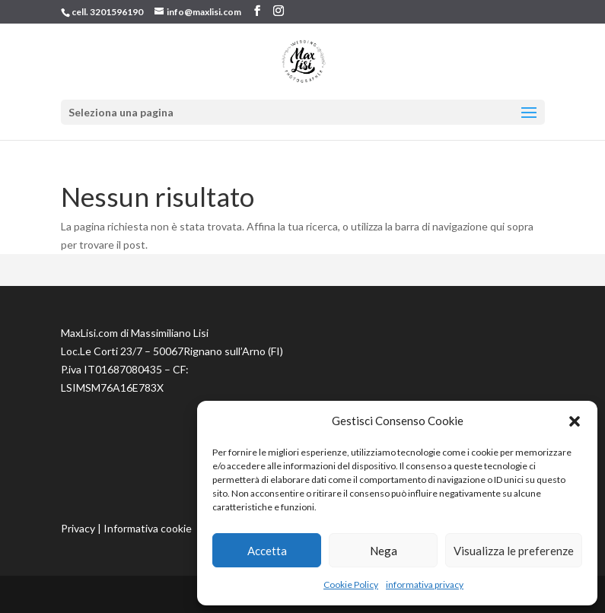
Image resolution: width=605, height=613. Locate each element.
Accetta (267, 550)
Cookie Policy (350, 584)
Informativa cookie (147, 528)
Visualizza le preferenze (514, 550)
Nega (383, 550)
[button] (574, 421)
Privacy (78, 528)
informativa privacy (424, 584)
